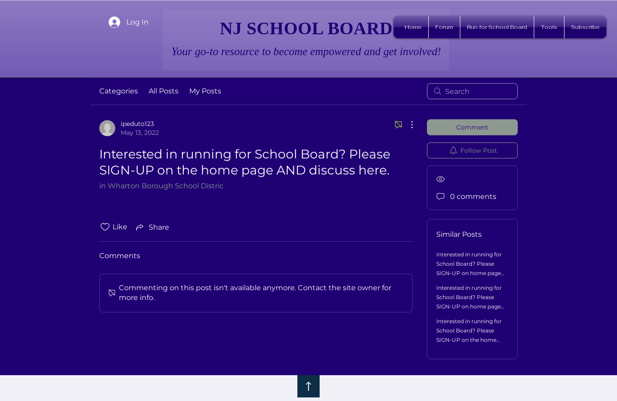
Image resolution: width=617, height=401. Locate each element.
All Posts (164, 91)
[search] (472, 91)
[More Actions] (407, 124)
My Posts (205, 91)
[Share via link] (151, 227)
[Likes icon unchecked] (105, 227)
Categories (118, 91)
